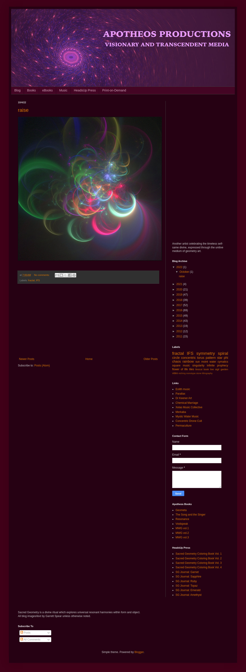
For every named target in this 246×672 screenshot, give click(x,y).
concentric (188, 357)
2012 (179, 331)
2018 (179, 300)
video (175, 373)
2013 (179, 326)
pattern (211, 357)
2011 (179, 336)
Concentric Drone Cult (189, 421)
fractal (31, 280)
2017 (179, 305)
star (220, 357)
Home (89, 359)
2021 (179, 284)
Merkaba (181, 412)
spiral (223, 353)
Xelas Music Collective (189, 407)
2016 (179, 310)
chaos (176, 361)
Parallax (180, 393)
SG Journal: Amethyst (188, 594)
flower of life (180, 369)
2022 (179, 267)
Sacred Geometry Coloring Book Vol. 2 (199, 558)
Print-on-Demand (114, 90)
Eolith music (183, 389)
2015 (179, 315)
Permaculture (183, 425)
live (212, 369)
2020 (179, 289)
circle (176, 357)
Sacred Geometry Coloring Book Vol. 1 (199, 553)
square (176, 365)
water (213, 361)
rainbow (188, 361)
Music (63, 90)
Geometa (181, 510)
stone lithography (204, 373)
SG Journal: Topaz (187, 585)
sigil (217, 369)
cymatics (223, 361)
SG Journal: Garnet (187, 572)
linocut (198, 369)
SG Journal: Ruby (186, 581)
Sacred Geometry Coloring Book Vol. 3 (199, 562)
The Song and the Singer (190, 514)
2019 (179, 294)
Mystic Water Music (187, 416)
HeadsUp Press (85, 90)
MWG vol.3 (182, 537)
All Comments (30, 639)
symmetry (205, 353)
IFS (38, 280)
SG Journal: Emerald (188, 590)
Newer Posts (26, 359)
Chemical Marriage (187, 402)
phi (226, 357)
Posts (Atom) (42, 365)
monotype (190, 373)
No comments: (42, 275)
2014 (179, 320)
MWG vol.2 (182, 533)
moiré (204, 361)
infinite (211, 365)
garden (224, 369)
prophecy (222, 365)
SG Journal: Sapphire (188, 576)
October (185, 271)
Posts (25, 632)
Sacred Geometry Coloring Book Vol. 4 (199, 567)
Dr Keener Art (184, 398)
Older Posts (151, 359)
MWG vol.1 (182, 528)
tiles (191, 369)
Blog (17, 90)
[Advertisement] (88, 320)
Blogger (139, 652)
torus (200, 357)
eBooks (47, 90)
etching (182, 373)
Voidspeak (182, 523)
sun (197, 361)
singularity (198, 365)
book (206, 369)
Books (31, 90)
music (186, 365)
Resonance (182, 519)
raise (23, 110)
